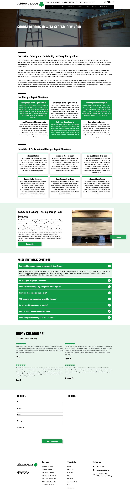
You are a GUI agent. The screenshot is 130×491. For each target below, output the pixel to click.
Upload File (20, 426)
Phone (19, 407)
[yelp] (113, 2)
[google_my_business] (108, 2)
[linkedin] (110, 2)
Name (19, 400)
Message (20, 419)
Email (18, 413)
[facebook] (105, 2)
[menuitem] (52, 6)
